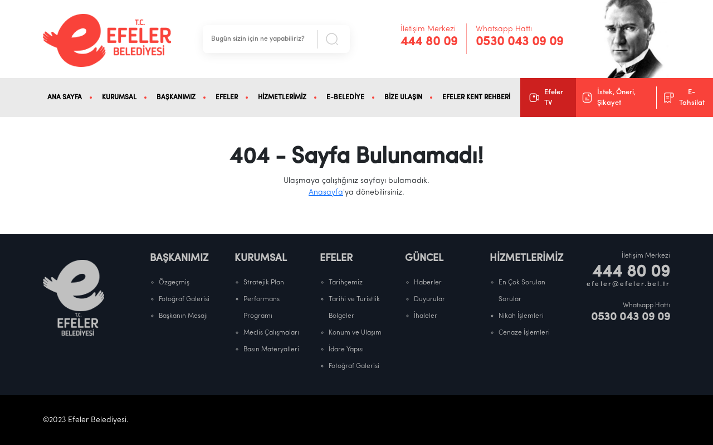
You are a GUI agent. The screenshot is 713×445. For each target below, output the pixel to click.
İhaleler (425, 316)
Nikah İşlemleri (521, 316)
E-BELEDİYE (345, 97)
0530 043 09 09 (519, 42)
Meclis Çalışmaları (271, 333)
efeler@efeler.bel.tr (628, 284)
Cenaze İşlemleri (524, 333)
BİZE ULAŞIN (403, 97)
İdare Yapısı (346, 349)
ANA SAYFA (64, 97)
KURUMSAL (119, 97)
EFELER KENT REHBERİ (476, 97)
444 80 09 (429, 42)
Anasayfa (326, 192)
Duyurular (429, 299)
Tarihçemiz (346, 282)
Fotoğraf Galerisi (184, 299)
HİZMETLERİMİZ (282, 97)
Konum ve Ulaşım (355, 333)
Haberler (428, 282)
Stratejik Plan (263, 282)
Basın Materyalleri (271, 349)
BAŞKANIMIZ (176, 97)
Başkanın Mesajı (183, 316)
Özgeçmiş (174, 282)
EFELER (227, 97)
